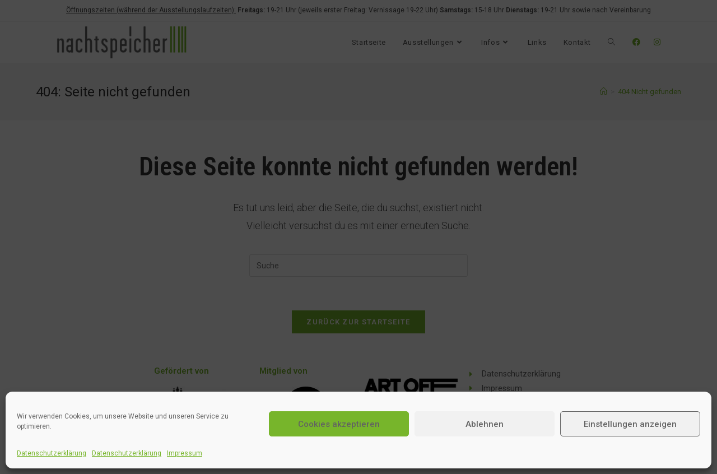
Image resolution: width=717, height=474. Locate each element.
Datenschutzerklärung (51, 453)
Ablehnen (484, 424)
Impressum (184, 453)
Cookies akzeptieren (339, 424)
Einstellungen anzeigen (630, 424)
